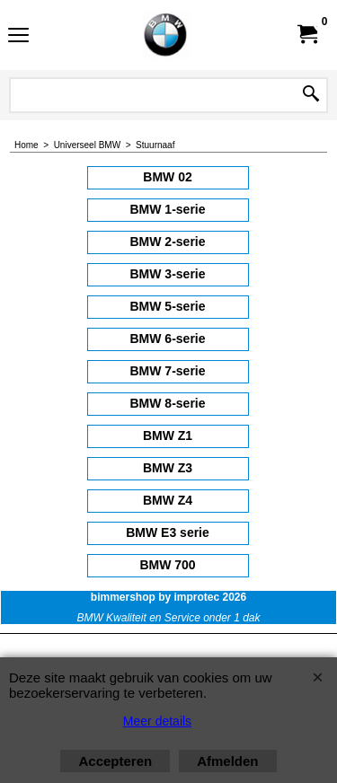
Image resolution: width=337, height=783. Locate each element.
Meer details (157, 721)
